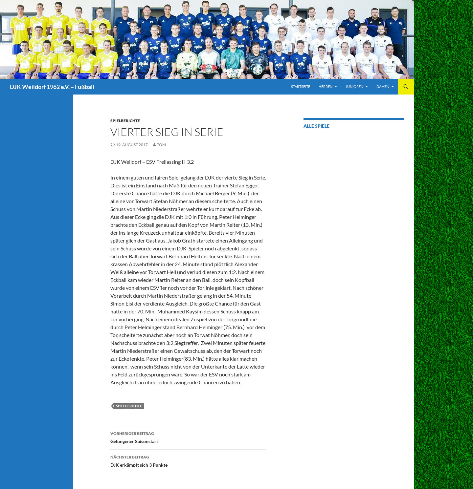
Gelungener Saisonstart (188, 437)
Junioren (354, 86)
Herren (325, 86)
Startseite (300, 86)
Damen (382, 86)
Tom (161, 144)
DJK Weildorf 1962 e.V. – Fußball (52, 86)
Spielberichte (125, 120)
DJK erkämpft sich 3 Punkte (188, 460)
